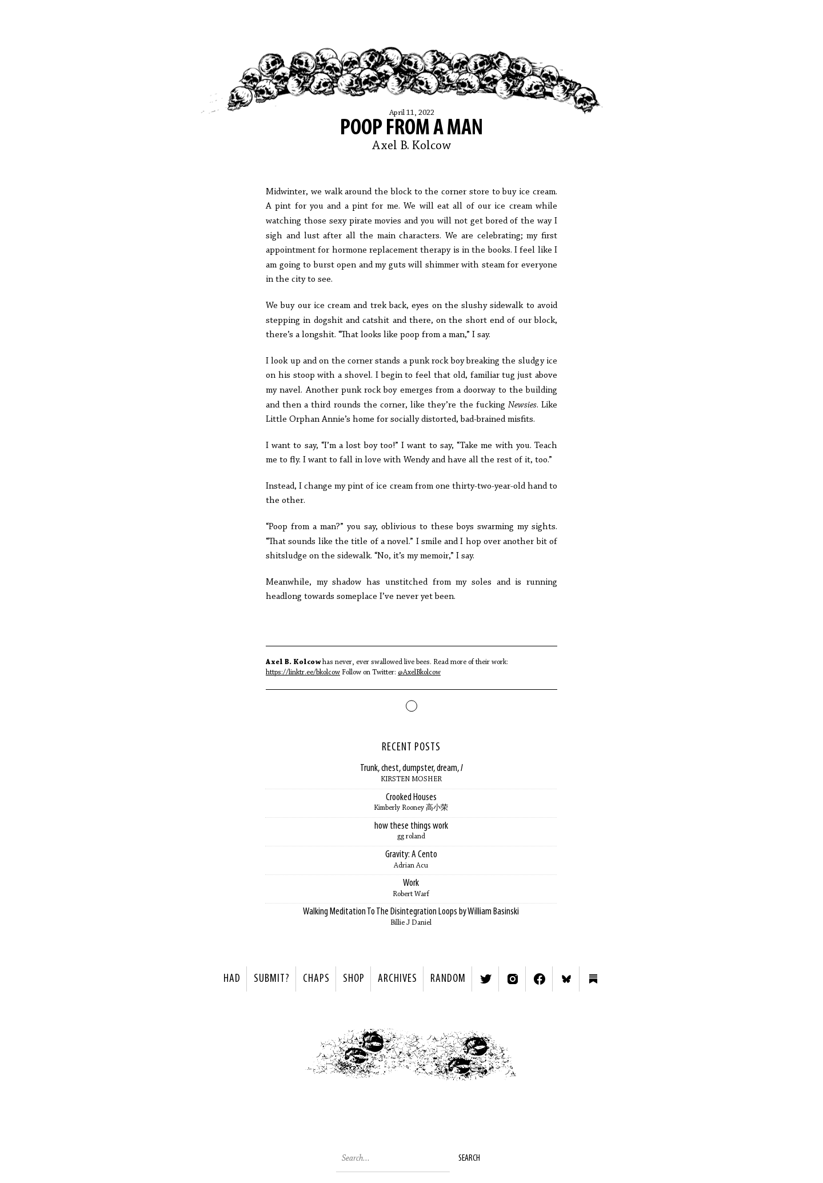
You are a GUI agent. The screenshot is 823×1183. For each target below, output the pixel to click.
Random (448, 979)
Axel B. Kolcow (411, 146)
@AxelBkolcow (419, 672)
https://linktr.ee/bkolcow (303, 672)
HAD (232, 979)
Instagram (513, 979)
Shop (354, 979)
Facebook (539, 979)
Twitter (486, 979)
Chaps (316, 979)
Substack (593, 979)
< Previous (277, 1057)
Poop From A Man (411, 128)
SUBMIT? (272, 979)
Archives (397, 979)
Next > (546, 1057)
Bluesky (566, 979)
